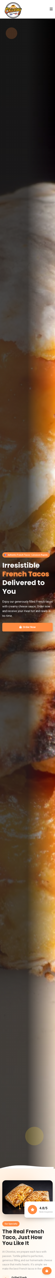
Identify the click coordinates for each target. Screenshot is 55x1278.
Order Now (27, 627)
